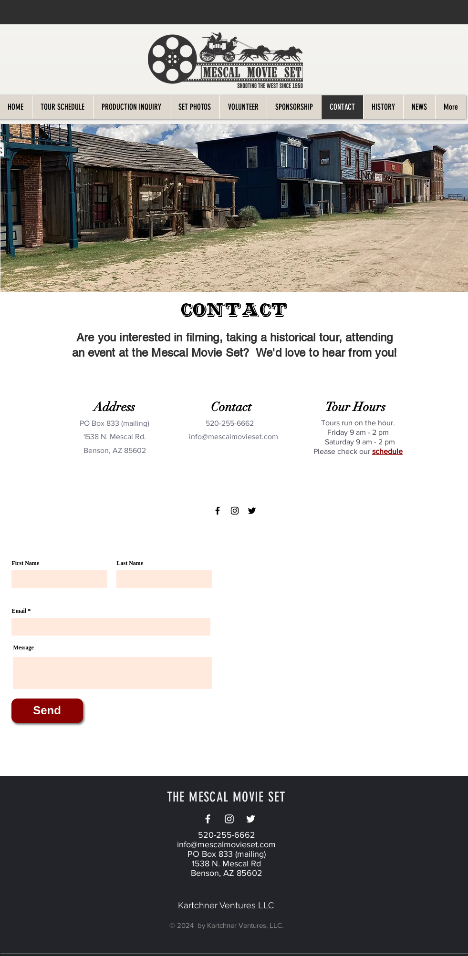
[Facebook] (217, 510)
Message (23, 647)
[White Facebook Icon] (208, 819)
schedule (387, 451)
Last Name (130, 563)
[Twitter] (252, 510)
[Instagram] (234, 510)
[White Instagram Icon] (229, 819)
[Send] (47, 711)
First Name (26, 563)
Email (19, 611)
